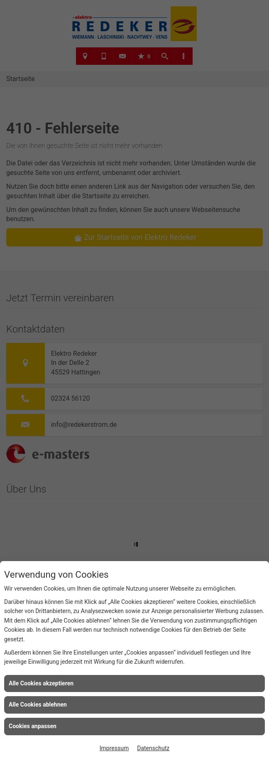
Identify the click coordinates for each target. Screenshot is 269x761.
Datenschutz (153, 748)
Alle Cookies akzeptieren (41, 683)
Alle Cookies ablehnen (38, 704)
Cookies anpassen (32, 726)
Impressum (114, 748)
